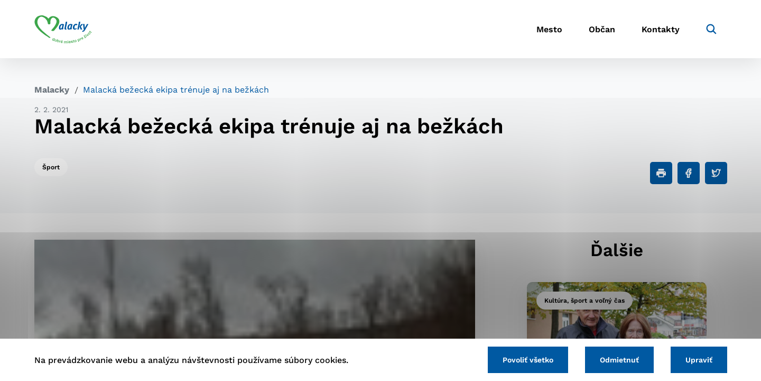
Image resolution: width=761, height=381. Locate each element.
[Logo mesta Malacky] (63, 29)
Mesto (549, 29)
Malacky (51, 90)
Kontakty (661, 29)
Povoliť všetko (528, 360)
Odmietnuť (619, 360)
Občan (602, 29)
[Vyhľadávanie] (711, 29)
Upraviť (698, 360)
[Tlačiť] (661, 173)
